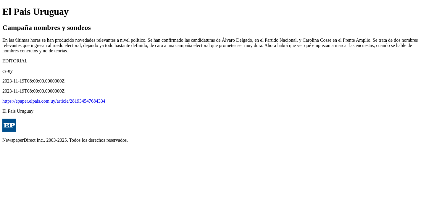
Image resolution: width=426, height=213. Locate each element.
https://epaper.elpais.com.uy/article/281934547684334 (53, 101)
